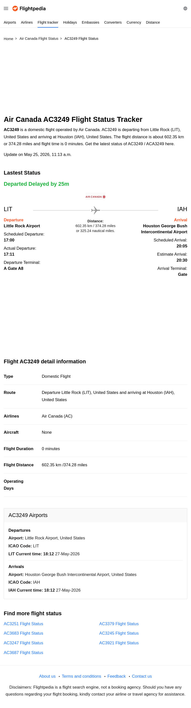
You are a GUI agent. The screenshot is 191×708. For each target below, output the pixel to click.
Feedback (116, 676)
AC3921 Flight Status (119, 643)
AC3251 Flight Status (23, 623)
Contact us (142, 676)
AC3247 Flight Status (23, 643)
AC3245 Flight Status (119, 633)
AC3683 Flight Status (23, 633)
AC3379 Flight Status (119, 623)
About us (47, 676)
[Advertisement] (95, 80)
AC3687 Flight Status (23, 652)
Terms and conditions (81, 676)
